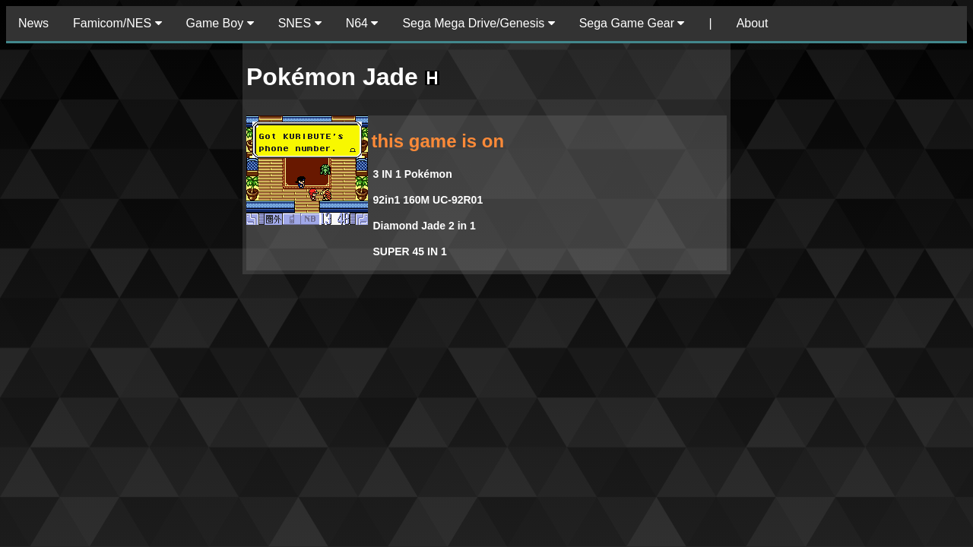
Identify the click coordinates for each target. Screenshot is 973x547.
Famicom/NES (117, 23)
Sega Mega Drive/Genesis (478, 23)
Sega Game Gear (632, 23)
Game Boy (220, 23)
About (753, 23)
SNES (300, 23)
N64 (362, 23)
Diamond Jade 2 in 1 (423, 226)
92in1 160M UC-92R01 (427, 200)
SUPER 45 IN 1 (409, 251)
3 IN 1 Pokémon (412, 174)
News (33, 23)
